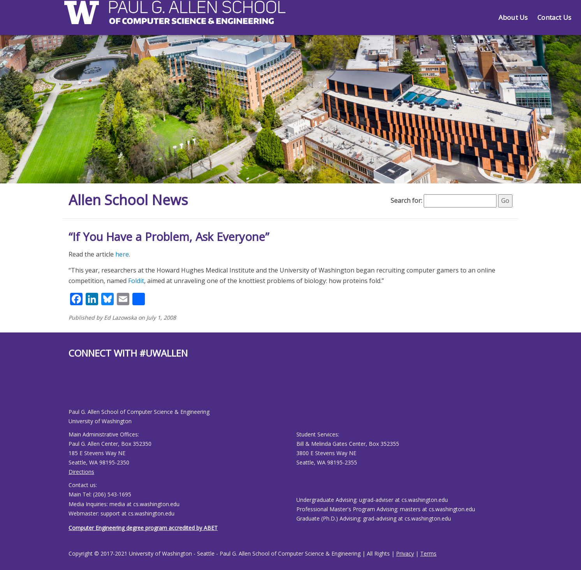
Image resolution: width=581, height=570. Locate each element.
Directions (81, 471)
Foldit (136, 280)
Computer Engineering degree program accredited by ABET (143, 527)
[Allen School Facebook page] (70, 389)
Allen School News (128, 199)
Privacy (405, 553)
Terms (428, 553)
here (122, 254)
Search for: (406, 200)
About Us (513, 17)
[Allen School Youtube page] (74, 389)
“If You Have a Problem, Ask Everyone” (169, 236)
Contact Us (554, 17)
